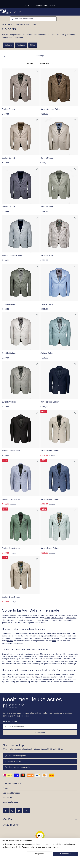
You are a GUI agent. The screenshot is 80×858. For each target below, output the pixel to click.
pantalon (9, 641)
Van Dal (8, 819)
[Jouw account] (15, 12)
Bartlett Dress (71, 618)
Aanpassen (39, 854)
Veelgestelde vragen (11, 793)
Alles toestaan (66, 854)
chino (54, 641)
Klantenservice (12, 783)
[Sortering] (46, 63)
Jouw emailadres (10, 722)
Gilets (32, 45)
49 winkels (44, 654)
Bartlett (47, 618)
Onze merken (11, 824)
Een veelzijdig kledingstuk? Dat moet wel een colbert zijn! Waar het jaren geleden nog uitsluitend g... (38, 36)
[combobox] (33, 18)
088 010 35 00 (13, 761)
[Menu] (4, 18)
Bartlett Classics (57, 618)
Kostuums (21, 45)
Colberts (8, 45)
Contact (6, 788)
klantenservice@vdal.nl (16, 756)
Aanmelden (40, 733)
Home (4, 24)
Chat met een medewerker (18, 767)
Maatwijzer (7, 798)
